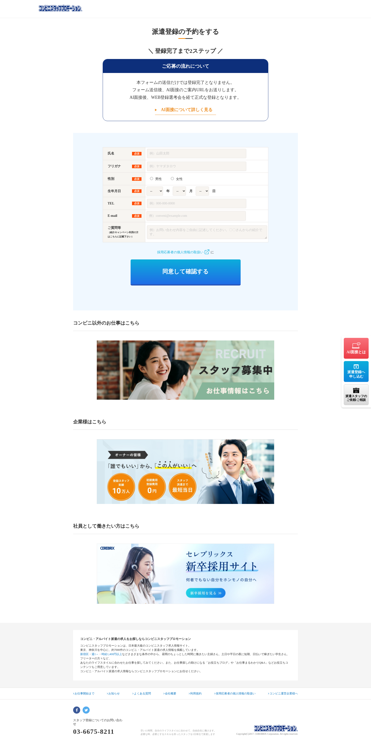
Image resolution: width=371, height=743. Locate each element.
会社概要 (169, 693)
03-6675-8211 (93, 731)
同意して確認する (185, 271)
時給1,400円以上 (112, 654)
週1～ (95, 654)
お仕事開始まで (83, 693)
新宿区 (84, 654)
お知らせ (113, 693)
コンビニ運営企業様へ (283, 693)
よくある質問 (141, 693)
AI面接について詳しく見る (186, 109)
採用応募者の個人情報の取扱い (183, 252)
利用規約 (195, 693)
